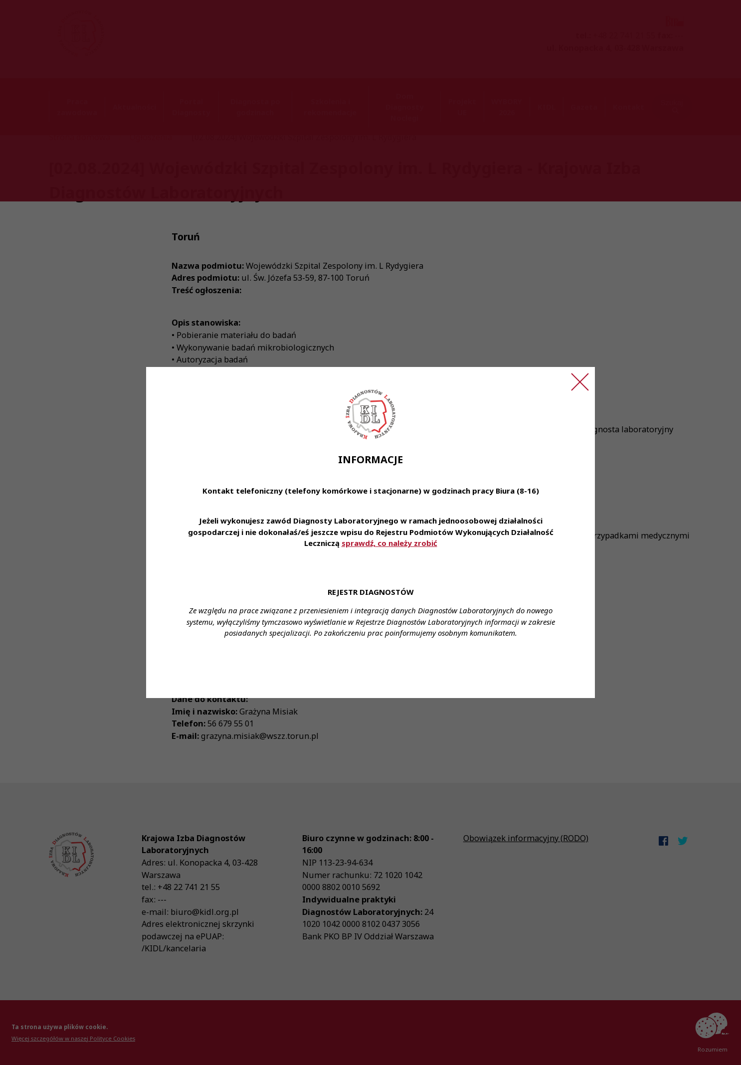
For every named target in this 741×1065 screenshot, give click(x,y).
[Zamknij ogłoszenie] (580, 382)
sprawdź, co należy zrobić (389, 543)
